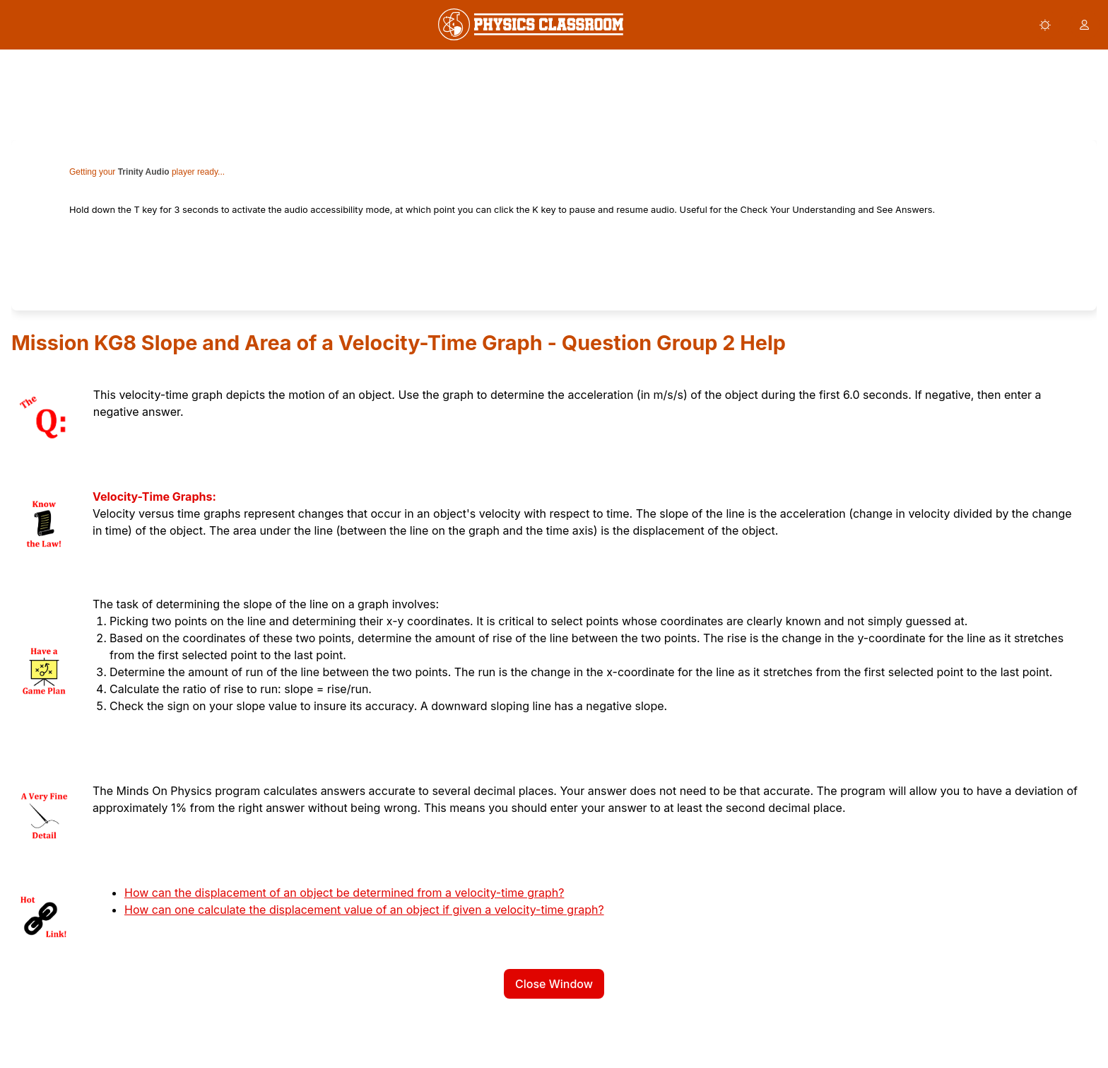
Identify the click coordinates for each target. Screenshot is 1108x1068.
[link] (530, 24)
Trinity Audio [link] (144, 172)
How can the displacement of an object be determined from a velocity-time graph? (344, 893)
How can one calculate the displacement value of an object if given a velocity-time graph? (364, 909)
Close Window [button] (554, 984)
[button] (1045, 25)
